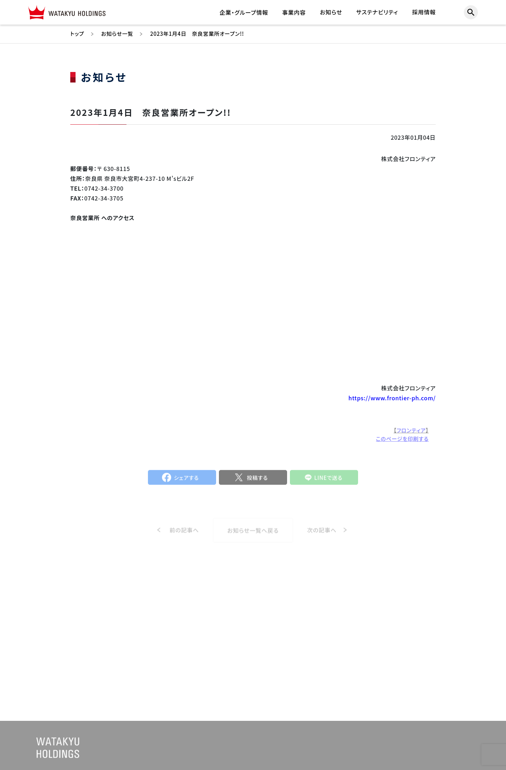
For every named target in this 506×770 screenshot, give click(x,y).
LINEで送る (328, 480)
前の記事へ (184, 535)
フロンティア (411, 433)
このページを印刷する (402, 441)
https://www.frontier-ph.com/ (392, 398)
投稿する (257, 480)
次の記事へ (322, 535)
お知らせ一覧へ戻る (253, 536)
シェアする (186, 480)
